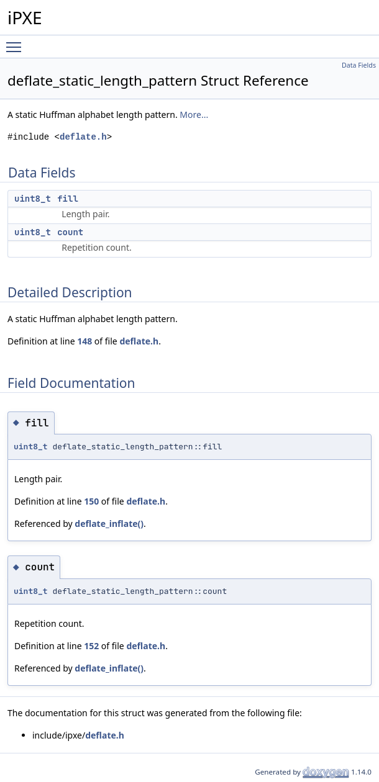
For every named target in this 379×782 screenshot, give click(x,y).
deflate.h (83, 137)
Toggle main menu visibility (16, 41)
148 (84, 341)
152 (91, 646)
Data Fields (359, 65)
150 (91, 501)
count (70, 232)
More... (194, 114)
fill (67, 198)
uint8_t (32, 198)
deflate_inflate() (109, 523)
